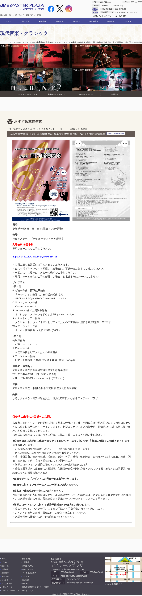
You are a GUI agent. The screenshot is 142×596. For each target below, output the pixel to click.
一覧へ (61, 129)
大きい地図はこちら (114, 584)
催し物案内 (26, 559)
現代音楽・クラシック (54, 42)
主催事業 (25, 562)
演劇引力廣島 (27, 566)
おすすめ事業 (71, 42)
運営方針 (25, 584)
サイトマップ (27, 591)
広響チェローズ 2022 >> (80, 129)
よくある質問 (120, 16)
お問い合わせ (6, 587)
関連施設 (25, 580)
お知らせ (5, 562)
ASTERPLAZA (67, 594)
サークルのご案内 (29, 573)
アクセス (25, 576)
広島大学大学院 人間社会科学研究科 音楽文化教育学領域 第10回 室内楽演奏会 (57, 134)
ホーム (12, 42)
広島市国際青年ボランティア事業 (35, 587)
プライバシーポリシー (10, 591)
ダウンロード (6, 580)
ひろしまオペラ (28, 569)
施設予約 (5, 576)
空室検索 (5, 573)
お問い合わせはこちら (102, 16)
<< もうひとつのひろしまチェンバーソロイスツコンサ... (29, 129)
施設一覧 (5, 566)
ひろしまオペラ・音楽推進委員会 (30, 42)
